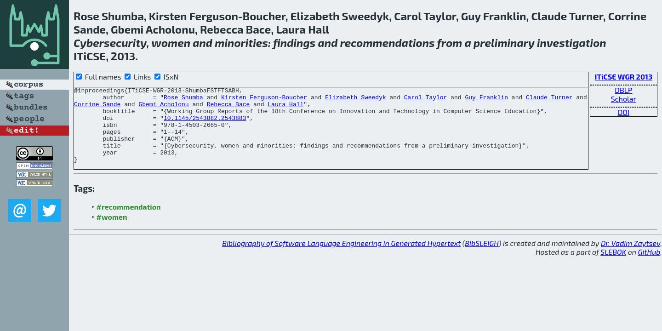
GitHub (649, 267)
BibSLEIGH (481, 258)
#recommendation (129, 221)
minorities (241, 42)
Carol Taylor (425, 100)
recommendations (387, 42)
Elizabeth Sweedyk (355, 100)
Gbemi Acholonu (163, 108)
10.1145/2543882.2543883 (205, 124)
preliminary (504, 42)
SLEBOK (613, 267)
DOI (624, 112)
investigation (571, 42)
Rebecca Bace (228, 108)
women (171, 42)
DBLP (623, 90)
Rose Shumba (183, 100)
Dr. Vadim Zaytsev (630, 258)
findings (294, 42)
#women (112, 232)
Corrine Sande (97, 108)
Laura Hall (285, 108)
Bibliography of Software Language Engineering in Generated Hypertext (341, 258)
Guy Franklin (486, 100)
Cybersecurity (110, 42)
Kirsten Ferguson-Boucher (264, 100)
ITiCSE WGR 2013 (623, 76)
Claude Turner (549, 100)
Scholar (623, 98)
